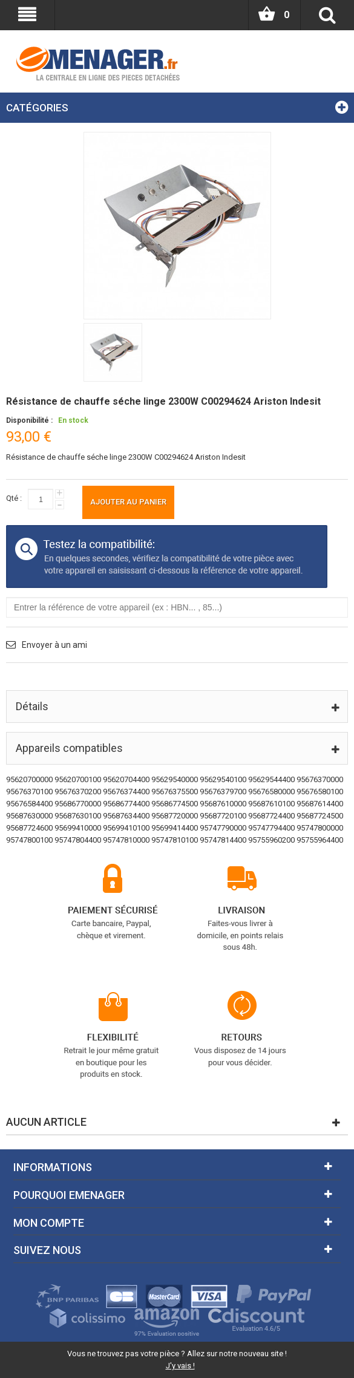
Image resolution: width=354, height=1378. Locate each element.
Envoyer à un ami (54, 645)
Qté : (14, 498)
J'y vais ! (180, 1365)
